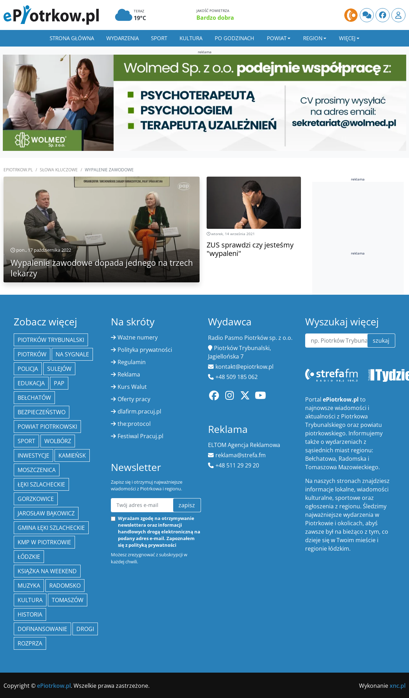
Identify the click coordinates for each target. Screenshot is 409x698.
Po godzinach (234, 38)
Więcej (347, 38)
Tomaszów (67, 600)
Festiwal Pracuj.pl (140, 436)
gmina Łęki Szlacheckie (51, 528)
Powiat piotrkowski (47, 426)
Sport (159, 38)
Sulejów (59, 369)
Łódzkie (29, 557)
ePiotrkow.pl (18, 170)
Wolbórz (57, 441)
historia (30, 614)
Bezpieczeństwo (41, 412)
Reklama (129, 374)
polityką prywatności (152, 545)
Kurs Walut (132, 387)
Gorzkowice (36, 499)
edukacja (31, 383)
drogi (85, 629)
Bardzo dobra (215, 18)
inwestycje (33, 455)
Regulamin (132, 362)
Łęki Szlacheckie (41, 484)
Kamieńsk (72, 455)
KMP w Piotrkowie (44, 542)
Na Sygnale (72, 354)
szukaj (381, 340)
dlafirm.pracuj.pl (139, 411)
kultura (30, 600)
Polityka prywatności (145, 350)
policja (28, 369)
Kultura (191, 38)
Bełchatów (34, 398)
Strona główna (72, 38)
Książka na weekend (47, 571)
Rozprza (30, 643)
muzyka (29, 585)
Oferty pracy (134, 399)
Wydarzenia (122, 38)
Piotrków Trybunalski (51, 340)
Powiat (277, 38)
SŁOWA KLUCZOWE (59, 170)
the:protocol (134, 424)
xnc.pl (397, 686)
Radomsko (65, 585)
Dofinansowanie (42, 629)
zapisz (186, 505)
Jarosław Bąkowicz (46, 513)
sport (26, 441)
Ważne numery (138, 337)
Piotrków (32, 354)
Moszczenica (37, 470)
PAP (59, 383)
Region (312, 38)
